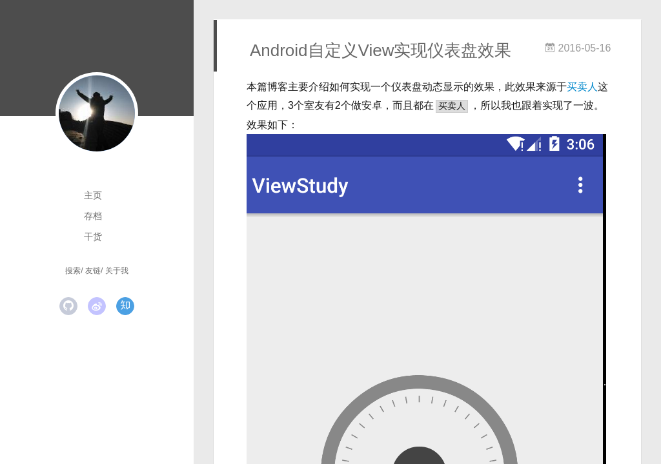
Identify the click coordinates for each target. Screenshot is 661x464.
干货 (93, 236)
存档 (93, 216)
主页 (93, 195)
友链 (93, 270)
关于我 (116, 270)
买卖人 (582, 86)
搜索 (73, 270)
